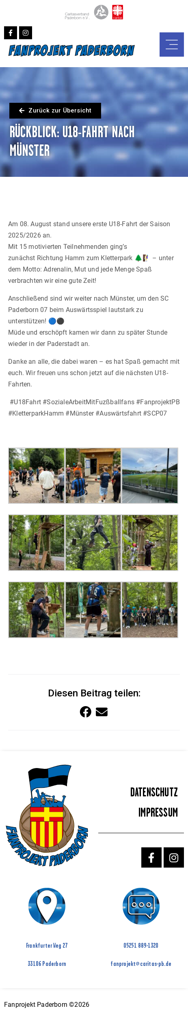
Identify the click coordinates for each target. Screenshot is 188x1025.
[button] (86, 712)
